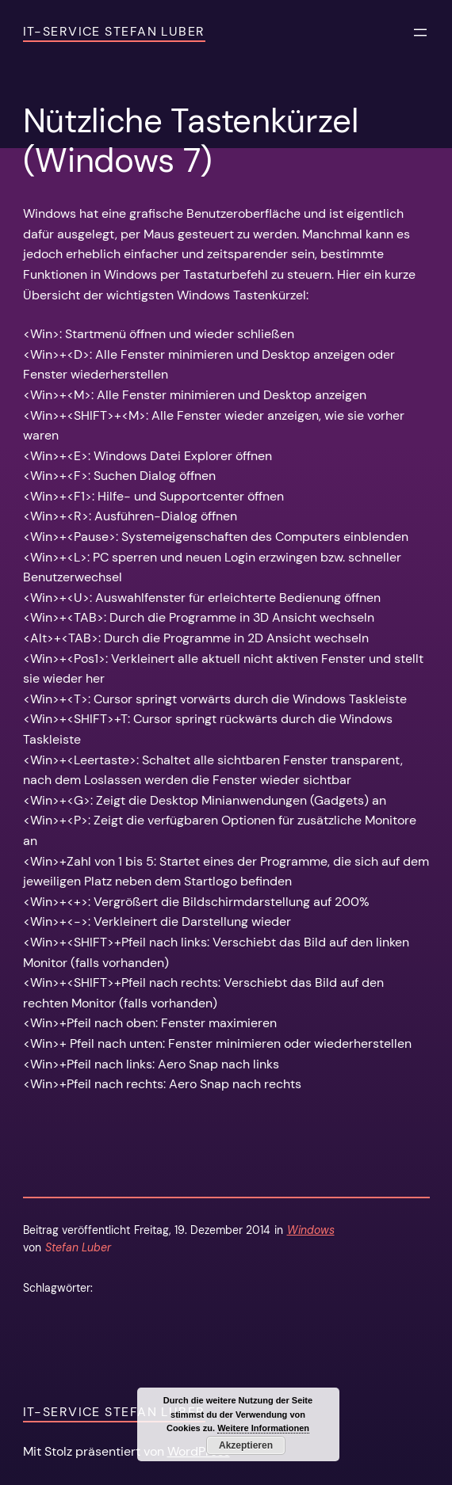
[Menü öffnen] (420, 32)
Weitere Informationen (263, 1428)
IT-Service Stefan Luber (114, 31)
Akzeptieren (246, 1445)
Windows (311, 1230)
